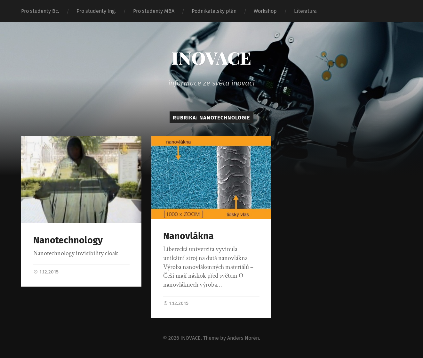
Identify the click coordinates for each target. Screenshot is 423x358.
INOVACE (211, 57)
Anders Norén (243, 338)
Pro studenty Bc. (40, 11)
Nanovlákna (188, 236)
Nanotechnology (68, 240)
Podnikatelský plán (214, 11)
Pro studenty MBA (153, 11)
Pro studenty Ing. (96, 11)
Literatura (305, 11)
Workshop (265, 11)
